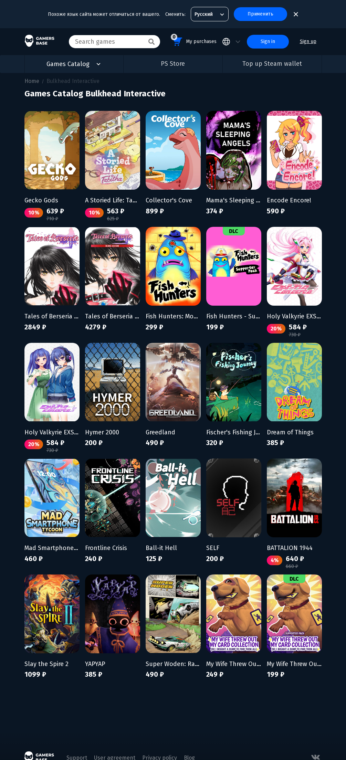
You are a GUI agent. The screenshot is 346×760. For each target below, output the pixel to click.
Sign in (268, 41)
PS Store (173, 63)
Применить (260, 14)
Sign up (308, 41)
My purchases (194, 40)
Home (31, 81)
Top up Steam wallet (272, 63)
